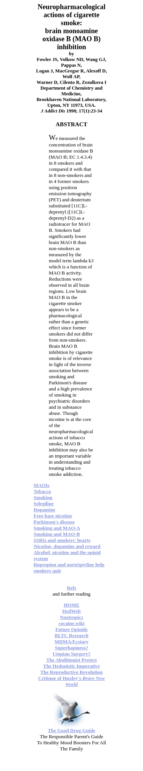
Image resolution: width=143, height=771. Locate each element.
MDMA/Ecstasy (71, 641)
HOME (71, 605)
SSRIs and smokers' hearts (62, 540)
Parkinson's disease (54, 522)
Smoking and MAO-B (57, 534)
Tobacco (42, 491)
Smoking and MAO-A (57, 528)
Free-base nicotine (53, 516)
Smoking (43, 497)
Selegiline (44, 503)
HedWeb (71, 611)
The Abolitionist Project (71, 660)
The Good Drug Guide (71, 730)
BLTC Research (71, 635)
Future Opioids (71, 629)
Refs (71, 588)
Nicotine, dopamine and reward (67, 546)
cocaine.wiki (71, 623)
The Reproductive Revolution (71, 672)
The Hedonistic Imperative (71, 666)
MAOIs (42, 485)
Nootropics (71, 617)
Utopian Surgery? (71, 654)
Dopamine (44, 509)
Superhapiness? (71, 648)
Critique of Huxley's (71, 681)
